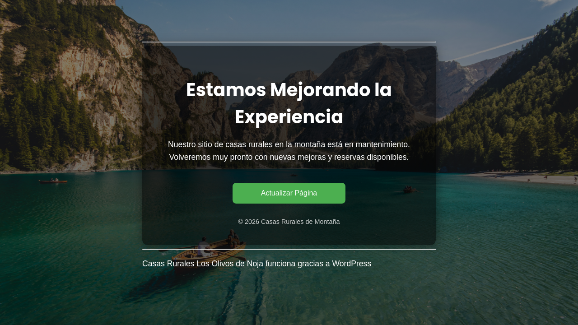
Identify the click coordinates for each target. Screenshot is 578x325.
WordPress (352, 263)
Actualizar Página (289, 193)
